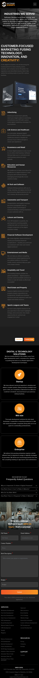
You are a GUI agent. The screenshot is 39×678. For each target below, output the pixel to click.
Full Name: (5, 533)
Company (23, 643)
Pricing (22, 641)
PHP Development (5, 620)
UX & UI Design (24, 615)
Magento (3, 632)
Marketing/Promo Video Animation (7, 659)
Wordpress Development (7, 610)
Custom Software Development (28, 622)
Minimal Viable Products (7, 625)
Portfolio (22, 646)
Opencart (23, 607)
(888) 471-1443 (19, 674)
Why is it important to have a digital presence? (16, 485)
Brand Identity (24, 612)
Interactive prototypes (26, 620)
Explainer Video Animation (8, 651)
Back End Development (7, 615)
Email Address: (26, 533)
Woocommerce (24, 610)
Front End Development (7, 612)
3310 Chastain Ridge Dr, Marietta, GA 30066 (19, 671)
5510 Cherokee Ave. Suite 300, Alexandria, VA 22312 (19, 669)
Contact (22, 654)
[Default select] (19, 584)
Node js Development (6, 638)
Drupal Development (6, 622)
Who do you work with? (9, 492)
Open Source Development (8, 617)
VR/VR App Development (7, 648)
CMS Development (6, 627)
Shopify (3, 630)
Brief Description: (7, 553)
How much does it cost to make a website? (15, 488)
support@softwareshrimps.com (19, 676)
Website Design (24, 617)
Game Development (6, 646)
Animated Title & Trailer (7, 653)
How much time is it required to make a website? (17, 495)
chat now (20, 339)
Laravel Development (26, 627)
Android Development (7, 643)
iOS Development (5, 641)
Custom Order (29, 339)
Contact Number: (6, 543)
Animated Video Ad (6, 656)
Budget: (4, 579)
